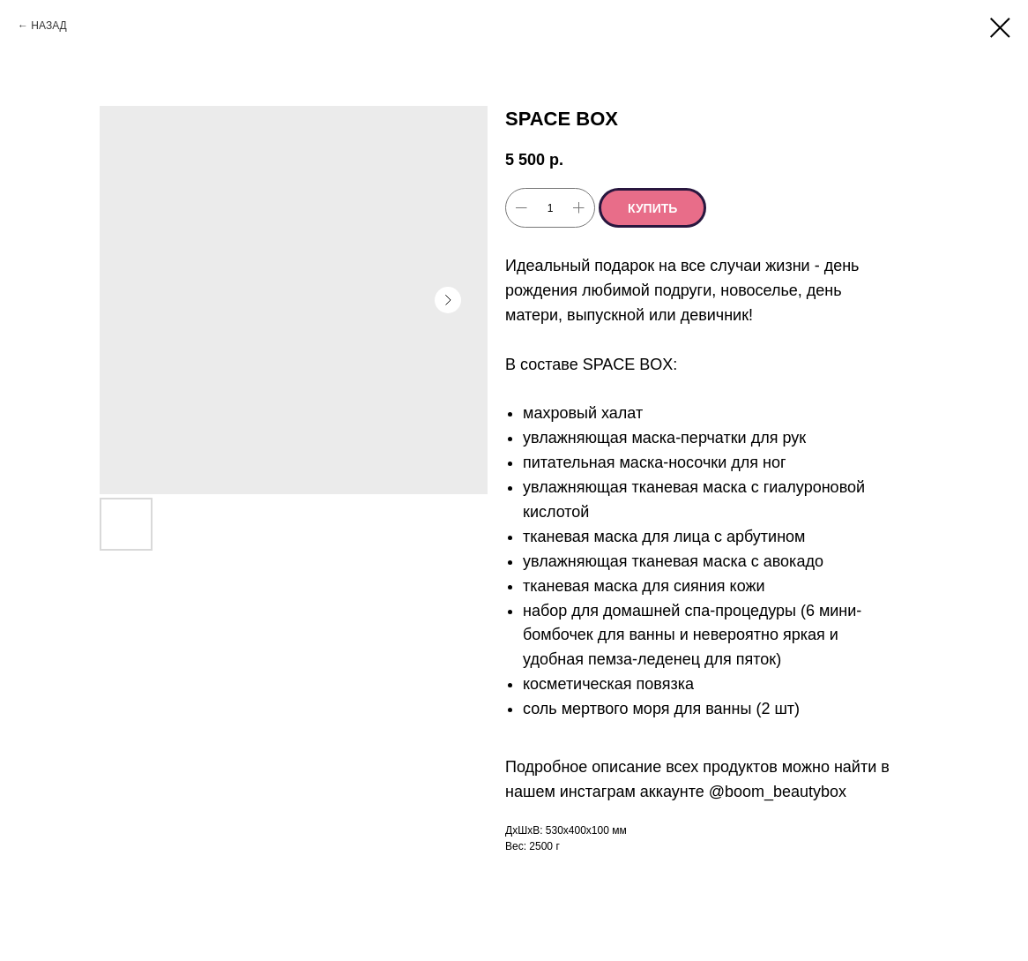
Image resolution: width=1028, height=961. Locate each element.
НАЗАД (48, 25)
